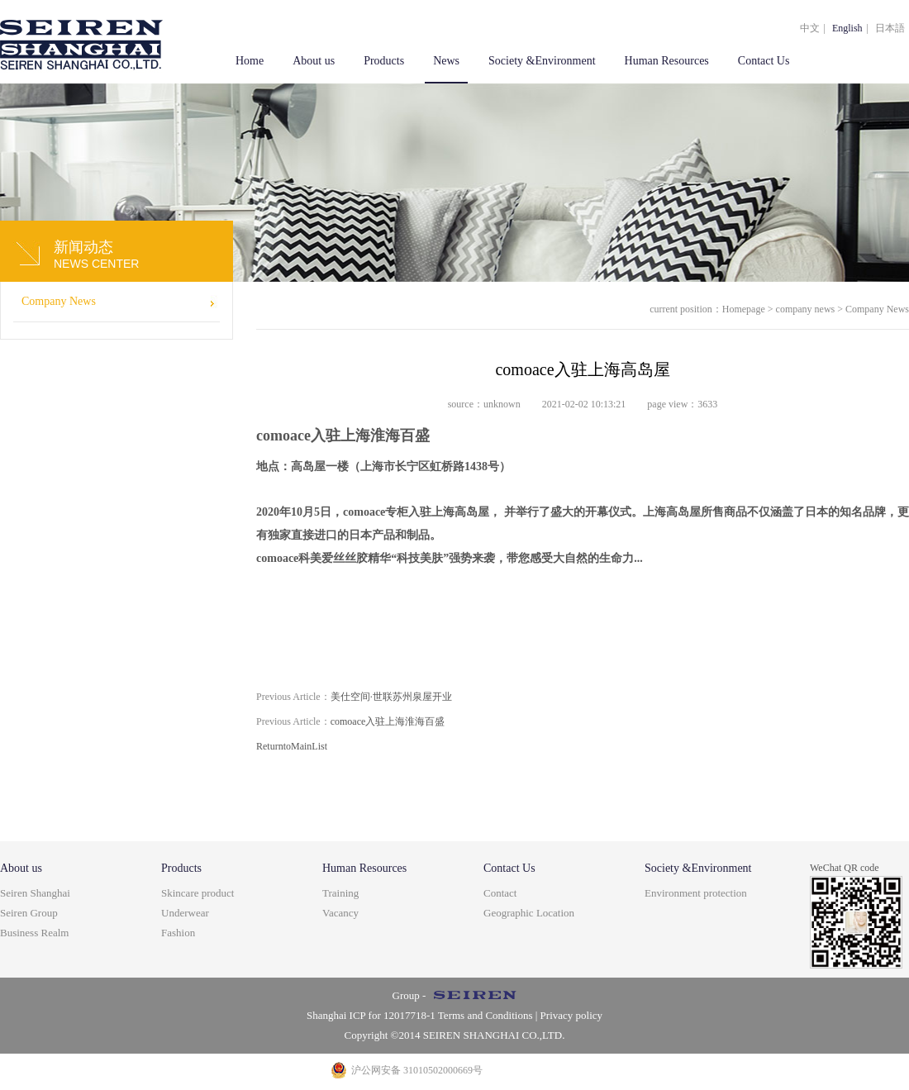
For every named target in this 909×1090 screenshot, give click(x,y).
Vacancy (340, 913)
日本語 (890, 28)
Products (384, 61)
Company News (58, 301)
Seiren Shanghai (35, 893)
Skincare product (197, 893)
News (446, 61)
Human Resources (667, 61)
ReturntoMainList (291, 746)
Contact (499, 893)
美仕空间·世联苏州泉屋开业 (354, 696)
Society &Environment (541, 61)
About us (314, 61)
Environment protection (696, 893)
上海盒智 (81, 41)
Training (340, 893)
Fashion (178, 932)
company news (805, 309)
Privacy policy (571, 1015)
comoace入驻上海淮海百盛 (350, 721)
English (847, 28)
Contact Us (764, 61)
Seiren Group (29, 913)
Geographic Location (528, 913)
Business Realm (34, 932)
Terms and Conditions (484, 1015)
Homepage (743, 309)
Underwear (185, 913)
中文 (810, 28)
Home (250, 61)
